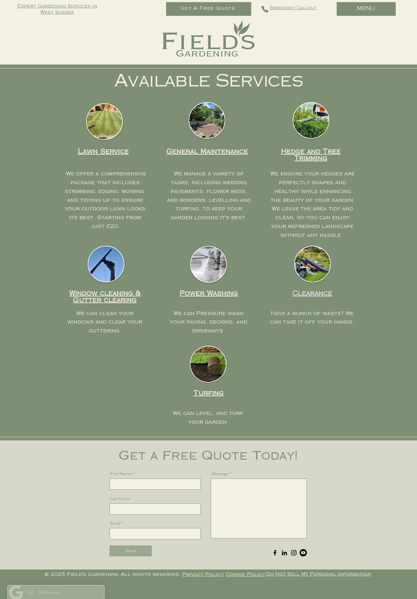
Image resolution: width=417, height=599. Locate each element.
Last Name (120, 498)
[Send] (130, 550)
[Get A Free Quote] (208, 9)
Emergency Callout (293, 8)
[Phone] (265, 9)
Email (115, 523)
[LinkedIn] (284, 552)
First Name (120, 473)
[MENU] (366, 9)
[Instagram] (293, 552)
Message (219, 473)
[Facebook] (275, 552)
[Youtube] (303, 552)
